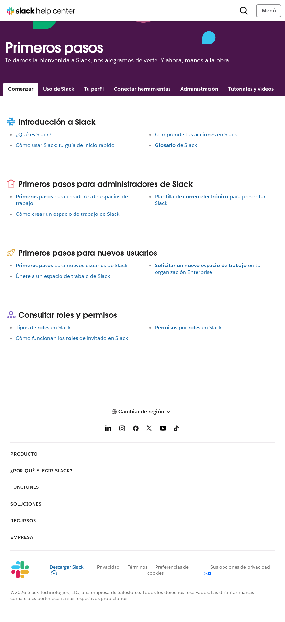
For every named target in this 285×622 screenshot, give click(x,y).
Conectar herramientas (142, 88)
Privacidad (108, 567)
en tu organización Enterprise (208, 269)
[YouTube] (163, 429)
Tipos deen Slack (43, 327)
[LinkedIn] (108, 429)
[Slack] (24, 570)
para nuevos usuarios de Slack (71, 265)
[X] (149, 429)
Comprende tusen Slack (196, 134)
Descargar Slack (67, 569)
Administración (199, 88)
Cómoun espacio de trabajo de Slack (67, 214)
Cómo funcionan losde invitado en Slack (72, 338)
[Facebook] (136, 429)
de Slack (176, 145)
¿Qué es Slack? (33, 134)
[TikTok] (177, 429)
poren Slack (188, 327)
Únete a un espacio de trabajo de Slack (63, 276)
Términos (137, 567)
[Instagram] (122, 429)
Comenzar (20, 88)
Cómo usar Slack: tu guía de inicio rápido (65, 145)
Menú (269, 10)
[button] (142, 411)
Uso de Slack (58, 88)
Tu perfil (94, 88)
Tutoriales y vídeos (251, 88)
